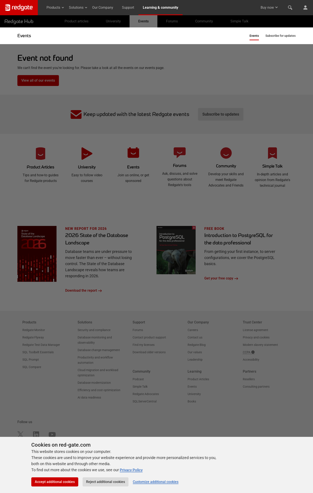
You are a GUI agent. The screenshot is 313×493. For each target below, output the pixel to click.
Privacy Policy (132, 470)
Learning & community (160, 7)
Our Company (102, 7)
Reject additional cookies (105, 482)
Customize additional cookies (155, 482)
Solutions (78, 7)
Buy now (267, 7)
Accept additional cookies (55, 482)
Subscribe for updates (280, 35)
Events (24, 35)
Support (128, 7)
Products (56, 7)
